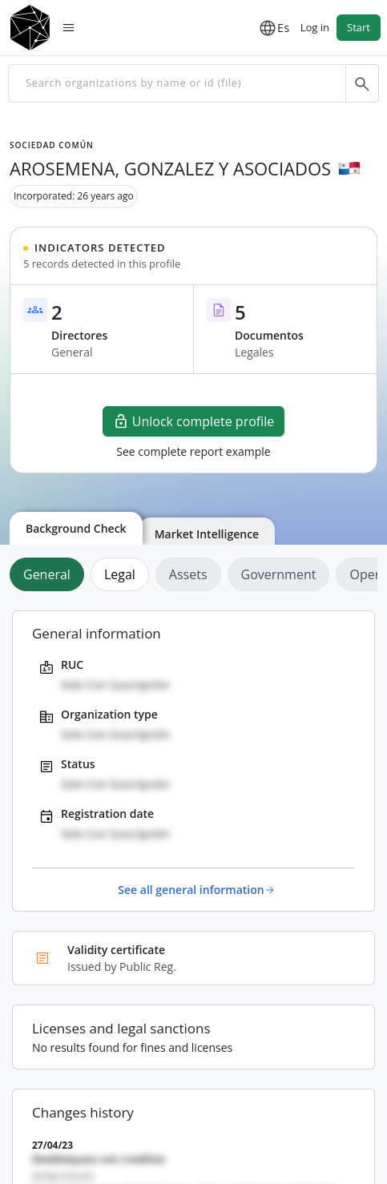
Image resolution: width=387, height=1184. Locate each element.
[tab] (50, 574)
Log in (314, 27)
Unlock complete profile (194, 421)
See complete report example (193, 451)
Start (358, 27)
